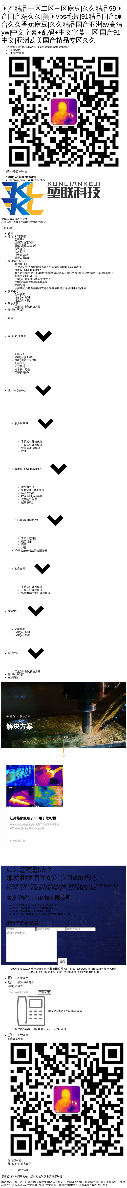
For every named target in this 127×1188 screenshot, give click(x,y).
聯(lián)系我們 (16, 309)
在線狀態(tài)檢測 (74, 273)
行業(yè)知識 (22, 300)
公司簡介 (20, 239)
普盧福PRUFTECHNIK (28, 270)
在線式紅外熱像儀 (46, 266)
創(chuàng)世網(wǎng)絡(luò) (81, 971)
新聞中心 (13, 291)
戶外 (48, 279)
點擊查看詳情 (19, 840)
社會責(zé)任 (22, 254)
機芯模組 (35, 279)
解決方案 (13, 303)
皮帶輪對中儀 (92, 273)
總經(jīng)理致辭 (24, 242)
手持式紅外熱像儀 (25, 266)
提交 (62, 961)
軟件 (78, 266)
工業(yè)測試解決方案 (27, 306)
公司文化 (20, 248)
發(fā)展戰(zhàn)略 (26, 245)
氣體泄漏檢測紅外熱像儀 (71, 288)
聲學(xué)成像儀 (66, 266)
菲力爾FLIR (21, 263)
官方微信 (17, 53)
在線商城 (6, 227)
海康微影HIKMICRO (26, 276)
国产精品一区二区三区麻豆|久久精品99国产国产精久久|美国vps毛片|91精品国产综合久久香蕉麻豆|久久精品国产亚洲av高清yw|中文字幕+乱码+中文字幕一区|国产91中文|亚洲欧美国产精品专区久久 (62, 24)
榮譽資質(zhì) (22, 257)
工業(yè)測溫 (22, 279)
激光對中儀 (21, 273)
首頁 (10, 233)
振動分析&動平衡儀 (39, 273)
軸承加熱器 (57, 273)
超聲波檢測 (106, 273)
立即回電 (44, 992)
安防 (43, 279)
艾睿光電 (20, 285)
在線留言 (15, 50)
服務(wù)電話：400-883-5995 (27, 180)
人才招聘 (20, 251)
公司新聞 (20, 294)
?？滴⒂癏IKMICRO (26, 520)
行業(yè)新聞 (22, 297)
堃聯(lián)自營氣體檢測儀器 (31, 282)
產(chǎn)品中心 (17, 260)
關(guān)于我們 (17, 236)
